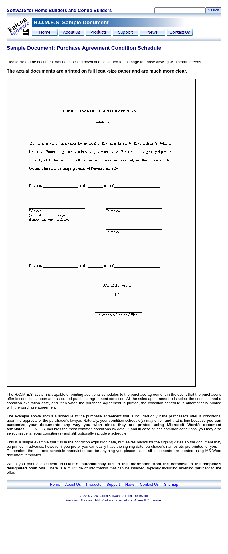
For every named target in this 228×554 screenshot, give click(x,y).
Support (113, 484)
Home (55, 484)
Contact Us (149, 484)
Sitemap (171, 484)
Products (93, 484)
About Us (73, 484)
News (129, 484)
